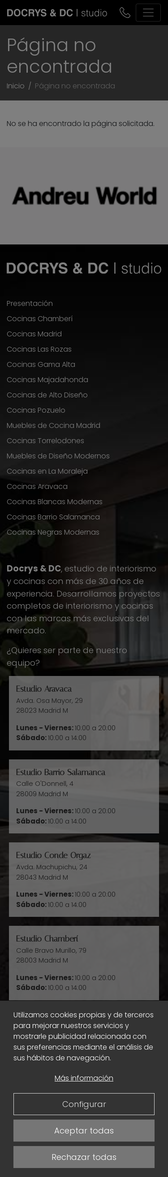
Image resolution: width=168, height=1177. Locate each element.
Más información (84, 1078)
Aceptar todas (84, 1130)
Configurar (84, 1104)
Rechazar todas (84, 1157)
